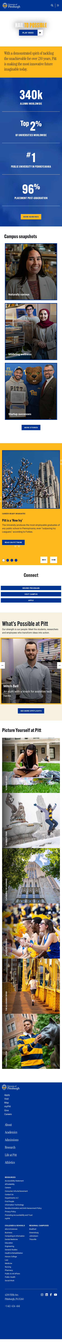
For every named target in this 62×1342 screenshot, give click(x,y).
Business (8, 1232)
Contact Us (9, 1194)
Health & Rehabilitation (14, 1253)
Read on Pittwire (13, 542)
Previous (43, 560)
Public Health (10, 1277)
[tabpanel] (31, 497)
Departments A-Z (11, 1198)
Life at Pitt (11, 1155)
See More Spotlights (31, 711)
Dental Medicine (11, 1239)
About (8, 1124)
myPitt (7, 1106)
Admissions (12, 1140)
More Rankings (31, 217)
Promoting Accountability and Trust (18, 1215)
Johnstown (33, 1236)
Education (9, 1243)
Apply (31, 600)
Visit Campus (31, 594)
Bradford (32, 1229)
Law (6, 1260)
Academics (11, 1132)
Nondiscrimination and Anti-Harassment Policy (23, 1208)
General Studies (11, 1249)
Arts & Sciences (11, 1229)
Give (6, 1110)
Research (10, 1147)
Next (53, 560)
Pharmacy (9, 1270)
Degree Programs (31, 588)
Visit (6, 1098)
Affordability (9, 1184)
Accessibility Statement (14, 1181)
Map (6, 1102)
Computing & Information (15, 1236)
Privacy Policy (10, 1211)
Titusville (32, 1239)
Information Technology (14, 1205)
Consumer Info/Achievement (16, 1191)
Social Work (9, 1280)
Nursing (8, 1267)
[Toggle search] (52, 5)
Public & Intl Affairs (12, 1273)
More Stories (31, 427)
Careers (8, 1114)
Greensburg (33, 1232)
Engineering (9, 1246)
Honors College (11, 1256)
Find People (9, 1201)
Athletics (10, 1162)
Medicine (8, 1263)
